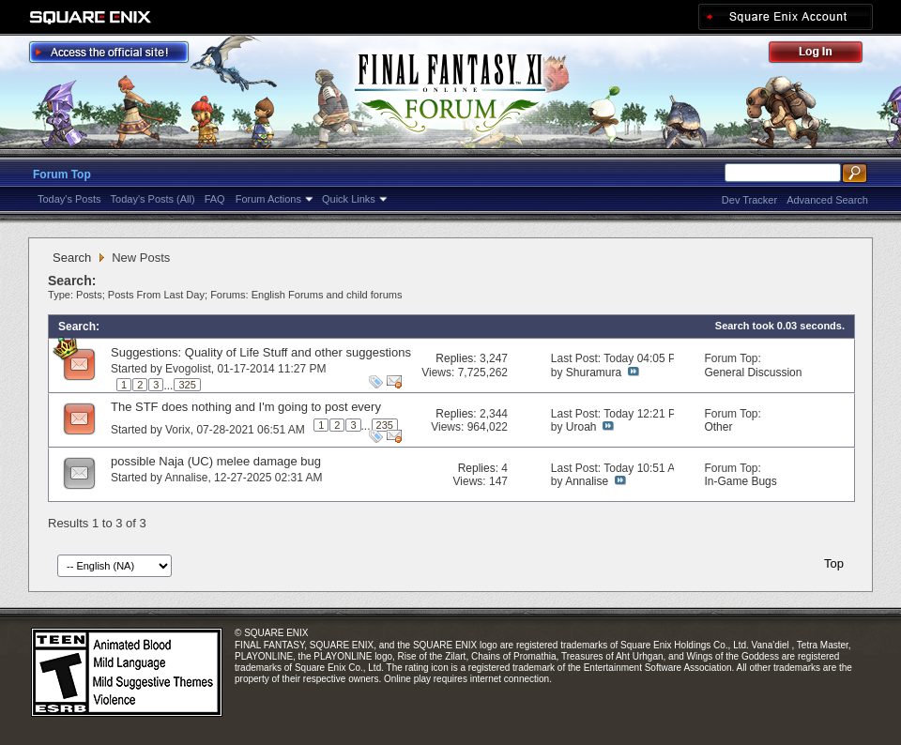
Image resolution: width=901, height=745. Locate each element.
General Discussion (753, 372)
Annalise (185, 477)
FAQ (215, 199)
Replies (454, 358)
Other (718, 426)
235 (384, 425)
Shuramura (593, 372)
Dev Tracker (749, 199)
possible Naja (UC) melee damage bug (216, 461)
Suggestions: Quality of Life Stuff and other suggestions (261, 352)
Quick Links (348, 199)
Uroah (581, 426)
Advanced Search (827, 199)
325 (186, 384)
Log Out (825, 54)
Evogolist (188, 368)
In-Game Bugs (740, 481)
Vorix (178, 429)
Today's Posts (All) (153, 199)
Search (72, 258)
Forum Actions (268, 199)
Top (834, 563)
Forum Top (62, 174)
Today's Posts (69, 199)
